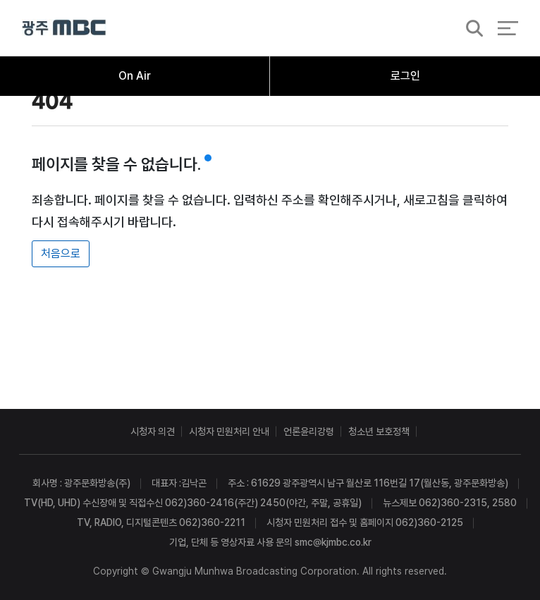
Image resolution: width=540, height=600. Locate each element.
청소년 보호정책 (379, 431)
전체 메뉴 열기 (508, 28)
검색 (470, 28)
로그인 (405, 75)
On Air (134, 75)
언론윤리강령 (308, 431)
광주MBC (64, 28)
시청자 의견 (152, 431)
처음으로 (60, 253)
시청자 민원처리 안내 (229, 431)
